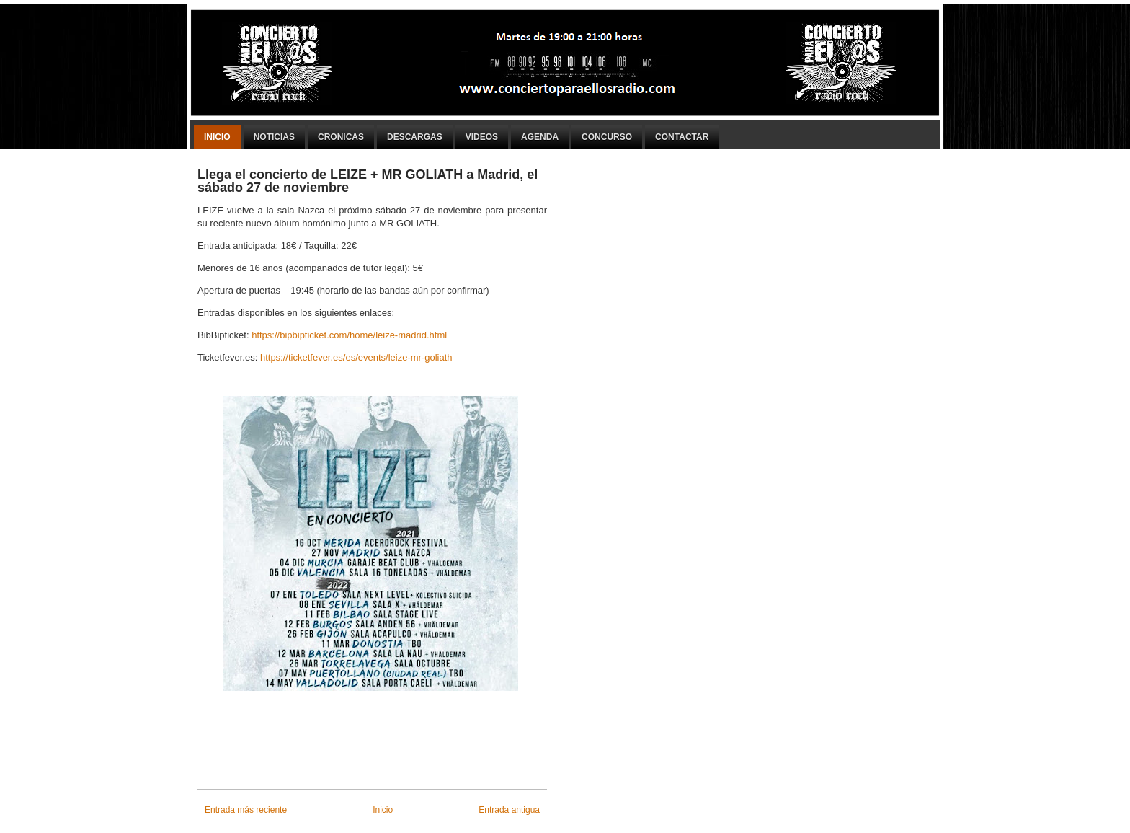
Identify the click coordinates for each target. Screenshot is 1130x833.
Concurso (607, 137)
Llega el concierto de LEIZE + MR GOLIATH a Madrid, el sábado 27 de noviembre (367, 181)
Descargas (414, 137)
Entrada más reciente (246, 810)
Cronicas (341, 137)
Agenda (540, 137)
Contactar (681, 137)
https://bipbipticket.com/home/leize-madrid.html (349, 335)
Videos (482, 137)
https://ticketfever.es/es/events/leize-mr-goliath (356, 357)
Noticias (274, 137)
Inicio (217, 137)
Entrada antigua (509, 810)
